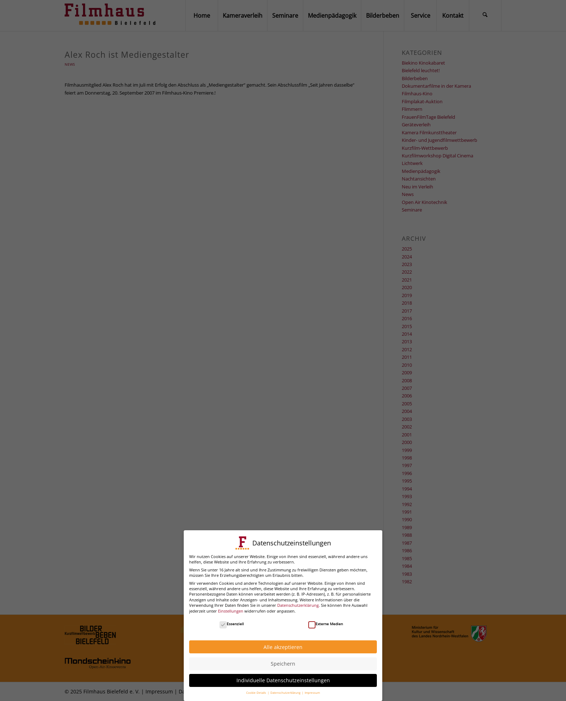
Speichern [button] (283, 659)
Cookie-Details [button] (256, 689)
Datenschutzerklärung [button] (285, 689)
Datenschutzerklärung (298, 601)
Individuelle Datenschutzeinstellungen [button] (283, 676)
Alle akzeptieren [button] (283, 642)
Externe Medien (325, 619)
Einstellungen (230, 606)
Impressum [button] (312, 689)
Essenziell (231, 619)
